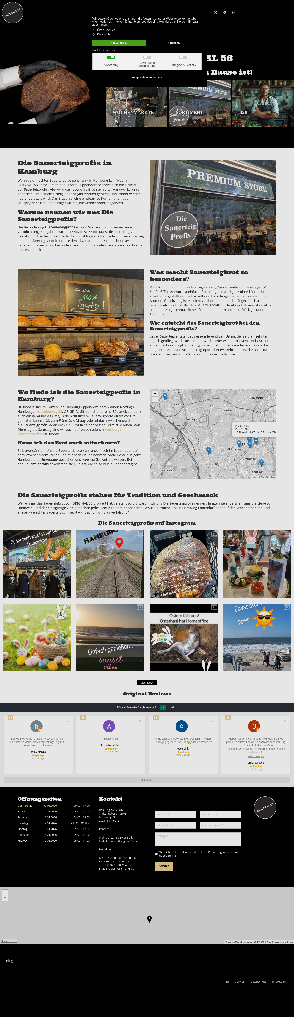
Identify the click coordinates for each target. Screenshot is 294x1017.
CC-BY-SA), (259, 942)
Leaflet (254, 477)
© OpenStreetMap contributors (279, 942)
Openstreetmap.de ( (244, 942)
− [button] (155, 399)
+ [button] (155, 394)
